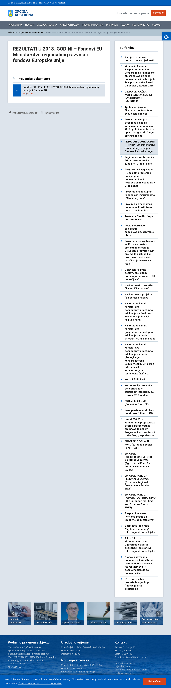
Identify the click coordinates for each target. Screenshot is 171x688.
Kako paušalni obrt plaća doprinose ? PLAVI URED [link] (139, 412)
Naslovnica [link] (15, 25)
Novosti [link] (29, 25)
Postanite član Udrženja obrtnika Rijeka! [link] (139, 218)
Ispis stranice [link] (50, 112)
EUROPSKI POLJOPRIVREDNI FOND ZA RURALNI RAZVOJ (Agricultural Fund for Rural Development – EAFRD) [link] (138, 461)
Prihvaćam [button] (154, 681)
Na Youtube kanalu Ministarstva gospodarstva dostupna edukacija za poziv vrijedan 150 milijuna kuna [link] (140, 332)
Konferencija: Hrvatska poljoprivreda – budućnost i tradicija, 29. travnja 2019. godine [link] (139, 390)
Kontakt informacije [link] (125, 663)
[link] (166, 36)
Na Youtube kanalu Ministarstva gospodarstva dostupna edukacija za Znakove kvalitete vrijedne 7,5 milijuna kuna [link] (139, 311)
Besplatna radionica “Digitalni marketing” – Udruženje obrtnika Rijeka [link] (140, 529)
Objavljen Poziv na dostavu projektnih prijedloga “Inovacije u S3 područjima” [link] (140, 274)
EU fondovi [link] (38, 32)
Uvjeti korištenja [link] (123, 666)
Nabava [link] (125, 25)
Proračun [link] (112, 25)
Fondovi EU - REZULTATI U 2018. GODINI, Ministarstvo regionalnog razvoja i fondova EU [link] (61, 89)
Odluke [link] (156, 25)
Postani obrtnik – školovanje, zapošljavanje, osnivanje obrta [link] (139, 230)
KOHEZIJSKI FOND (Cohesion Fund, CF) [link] (137, 403)
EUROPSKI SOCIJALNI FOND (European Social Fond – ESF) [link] (138, 444)
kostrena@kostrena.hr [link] (134, 657)
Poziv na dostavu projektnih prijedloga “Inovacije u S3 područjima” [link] (137, 584)
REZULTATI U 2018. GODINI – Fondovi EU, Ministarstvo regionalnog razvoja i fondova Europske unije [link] (140, 146)
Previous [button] (13, 613)
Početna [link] (12, 32)
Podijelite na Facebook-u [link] (23, 112)
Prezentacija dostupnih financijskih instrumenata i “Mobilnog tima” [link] (140, 195)
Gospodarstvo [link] (140, 25)
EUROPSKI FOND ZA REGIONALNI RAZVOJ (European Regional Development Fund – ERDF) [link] (137, 482)
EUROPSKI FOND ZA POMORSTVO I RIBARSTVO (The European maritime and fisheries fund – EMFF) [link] (140, 501)
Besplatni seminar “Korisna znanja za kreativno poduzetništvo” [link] (139, 516)
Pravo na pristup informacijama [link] (131, 669)
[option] (19, 613)
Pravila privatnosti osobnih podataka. (40, 683)
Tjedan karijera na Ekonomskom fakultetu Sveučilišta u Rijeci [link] (138, 110)
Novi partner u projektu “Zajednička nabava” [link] (138, 296)
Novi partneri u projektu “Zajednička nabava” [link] (139, 287)
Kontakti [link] (61, 3)
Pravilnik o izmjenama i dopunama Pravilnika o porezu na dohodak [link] (138, 207)
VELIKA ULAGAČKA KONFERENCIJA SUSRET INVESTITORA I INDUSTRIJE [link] (138, 96)
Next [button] (158, 613)
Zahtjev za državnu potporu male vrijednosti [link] (139, 59)
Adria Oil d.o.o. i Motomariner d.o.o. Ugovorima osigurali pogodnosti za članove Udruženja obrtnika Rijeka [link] (140, 545)
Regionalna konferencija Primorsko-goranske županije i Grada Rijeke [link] (139, 160)
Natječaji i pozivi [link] (69, 25)
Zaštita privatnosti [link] (124, 673)
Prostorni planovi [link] (92, 25)
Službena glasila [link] (47, 25)
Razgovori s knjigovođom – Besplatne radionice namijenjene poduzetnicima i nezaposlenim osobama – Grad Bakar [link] (140, 177)
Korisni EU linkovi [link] (135, 379)
